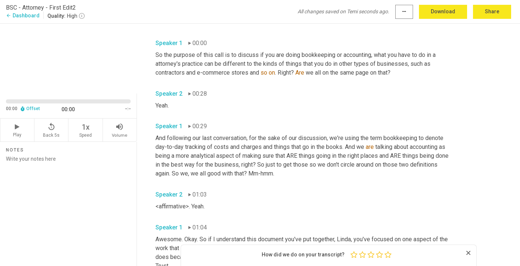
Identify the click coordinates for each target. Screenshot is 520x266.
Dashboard (23, 15)
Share (492, 11)
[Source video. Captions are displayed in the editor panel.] (68, 58)
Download (443, 11)
